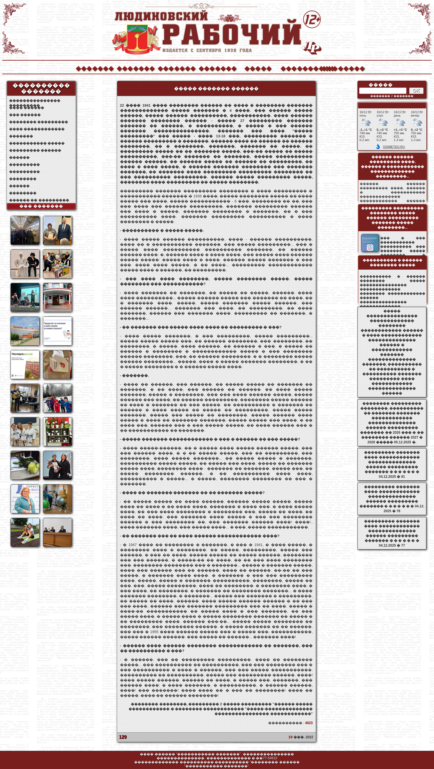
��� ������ (25, 115)
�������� (340, 68)
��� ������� (41, 206)
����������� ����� (37, 143)
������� (94, 68)
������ (19, 158)
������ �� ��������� (39, 200)
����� (258, 68)
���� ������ (26, 108)
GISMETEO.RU (394, 146)
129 (123, 737)
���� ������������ (37, 129)
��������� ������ (35, 150)
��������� (24, 165)
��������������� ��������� (34, 101)
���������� (299, 68)
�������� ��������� (38, 122)
